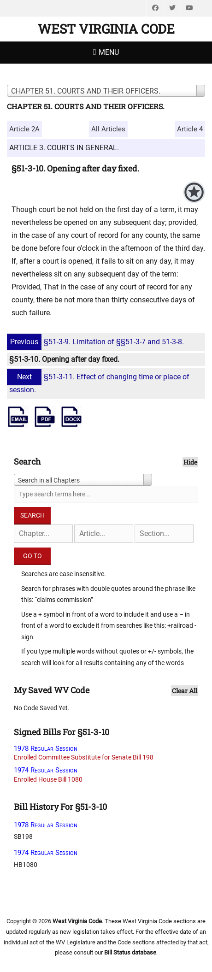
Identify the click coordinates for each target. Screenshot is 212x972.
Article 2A (24, 129)
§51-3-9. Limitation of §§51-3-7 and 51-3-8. (96, 341)
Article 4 (190, 129)
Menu (109, 52)
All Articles (108, 129)
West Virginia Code (106, 28)
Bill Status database (130, 952)
